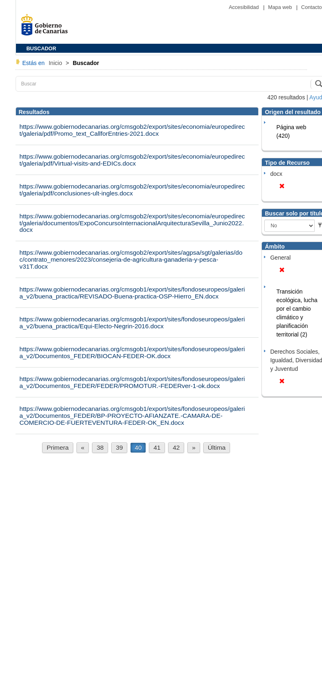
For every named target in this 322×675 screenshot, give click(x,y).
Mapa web (280, 7)
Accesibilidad (244, 7)
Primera (58, 447)
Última (217, 447)
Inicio (56, 63)
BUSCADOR (41, 49)
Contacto (311, 7)
